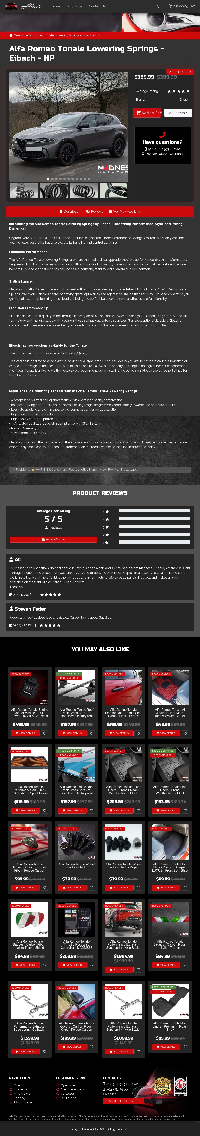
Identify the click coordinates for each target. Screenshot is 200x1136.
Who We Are (20, 1093)
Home (56, 6)
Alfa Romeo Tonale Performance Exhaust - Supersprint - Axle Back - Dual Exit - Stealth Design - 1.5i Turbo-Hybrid (123, 1027)
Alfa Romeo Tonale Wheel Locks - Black (77, 866)
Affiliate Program (22, 1102)
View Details (25, 733)
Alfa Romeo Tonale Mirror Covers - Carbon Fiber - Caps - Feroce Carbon (76, 1026)
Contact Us (98, 6)
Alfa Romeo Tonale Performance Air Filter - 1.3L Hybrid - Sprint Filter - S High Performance (29, 790)
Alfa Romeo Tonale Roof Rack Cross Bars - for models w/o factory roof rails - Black (76, 713)
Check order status (70, 1089)
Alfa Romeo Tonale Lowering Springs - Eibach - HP (62, 35)
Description (70, 212)
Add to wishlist (178, 113)
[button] (48, 179)
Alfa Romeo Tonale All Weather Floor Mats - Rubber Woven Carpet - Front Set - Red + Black (170, 713)
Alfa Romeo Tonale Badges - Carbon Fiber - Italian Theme (170, 945)
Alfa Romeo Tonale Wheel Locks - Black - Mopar (123, 866)
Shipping (17, 1098)
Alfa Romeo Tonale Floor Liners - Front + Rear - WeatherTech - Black (123, 790)
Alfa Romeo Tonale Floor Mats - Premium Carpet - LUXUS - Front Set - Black (170, 867)
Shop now (18, 1089)
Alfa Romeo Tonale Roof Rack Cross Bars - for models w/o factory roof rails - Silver (76, 790)
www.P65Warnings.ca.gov (119, 470)
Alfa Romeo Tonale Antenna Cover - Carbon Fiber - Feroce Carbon (29, 867)
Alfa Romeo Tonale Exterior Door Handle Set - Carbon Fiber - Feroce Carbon (123, 713)
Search (19, 35)
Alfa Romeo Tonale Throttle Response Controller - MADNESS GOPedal (77, 945)
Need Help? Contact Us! (122, 1101)
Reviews (94, 212)
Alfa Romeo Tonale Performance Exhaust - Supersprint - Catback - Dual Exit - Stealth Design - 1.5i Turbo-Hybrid (29, 1027)
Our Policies (66, 1098)
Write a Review (53, 539)
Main (15, 1085)
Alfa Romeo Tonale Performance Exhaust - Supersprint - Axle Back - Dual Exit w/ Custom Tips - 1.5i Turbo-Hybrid (123, 945)
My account (66, 1085)
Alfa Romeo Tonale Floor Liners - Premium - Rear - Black (170, 1026)
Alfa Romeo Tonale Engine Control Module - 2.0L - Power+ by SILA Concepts (29, 713)
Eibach (184, 100)
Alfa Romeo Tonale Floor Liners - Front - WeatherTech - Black (170, 790)
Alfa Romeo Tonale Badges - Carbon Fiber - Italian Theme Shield (29, 945)
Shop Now (75, 6)
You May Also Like (124, 212)
